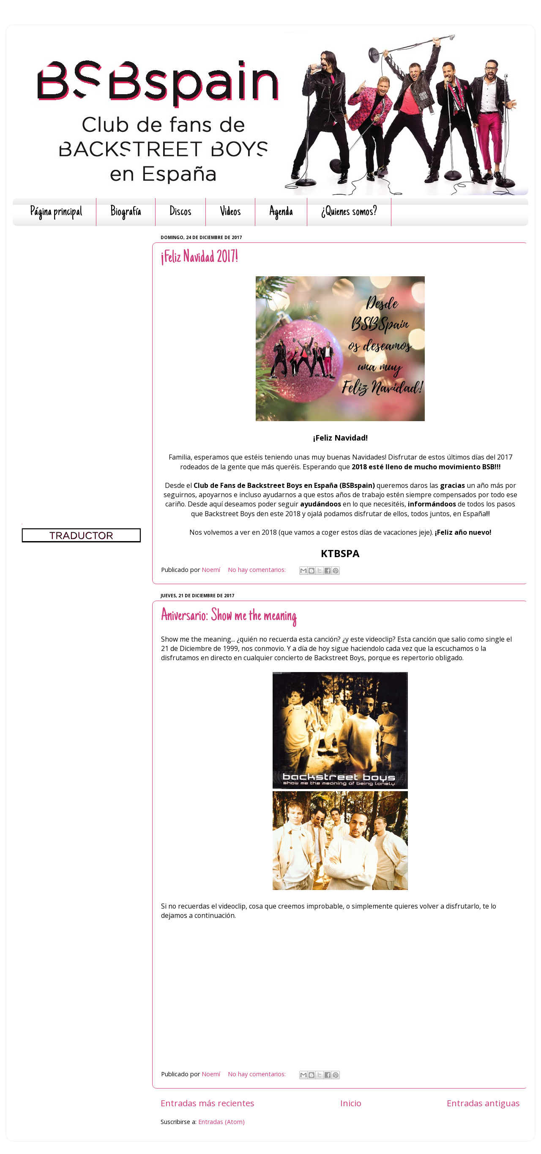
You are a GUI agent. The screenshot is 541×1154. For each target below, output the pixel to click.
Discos (180, 212)
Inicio (350, 1103)
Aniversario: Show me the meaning (229, 616)
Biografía (125, 212)
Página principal (56, 212)
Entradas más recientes (207, 1103)
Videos (230, 212)
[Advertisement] (81, 359)
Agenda (281, 212)
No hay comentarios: (257, 570)
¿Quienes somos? (349, 212)
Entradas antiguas (483, 1103)
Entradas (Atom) (221, 1122)
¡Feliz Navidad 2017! (199, 258)
